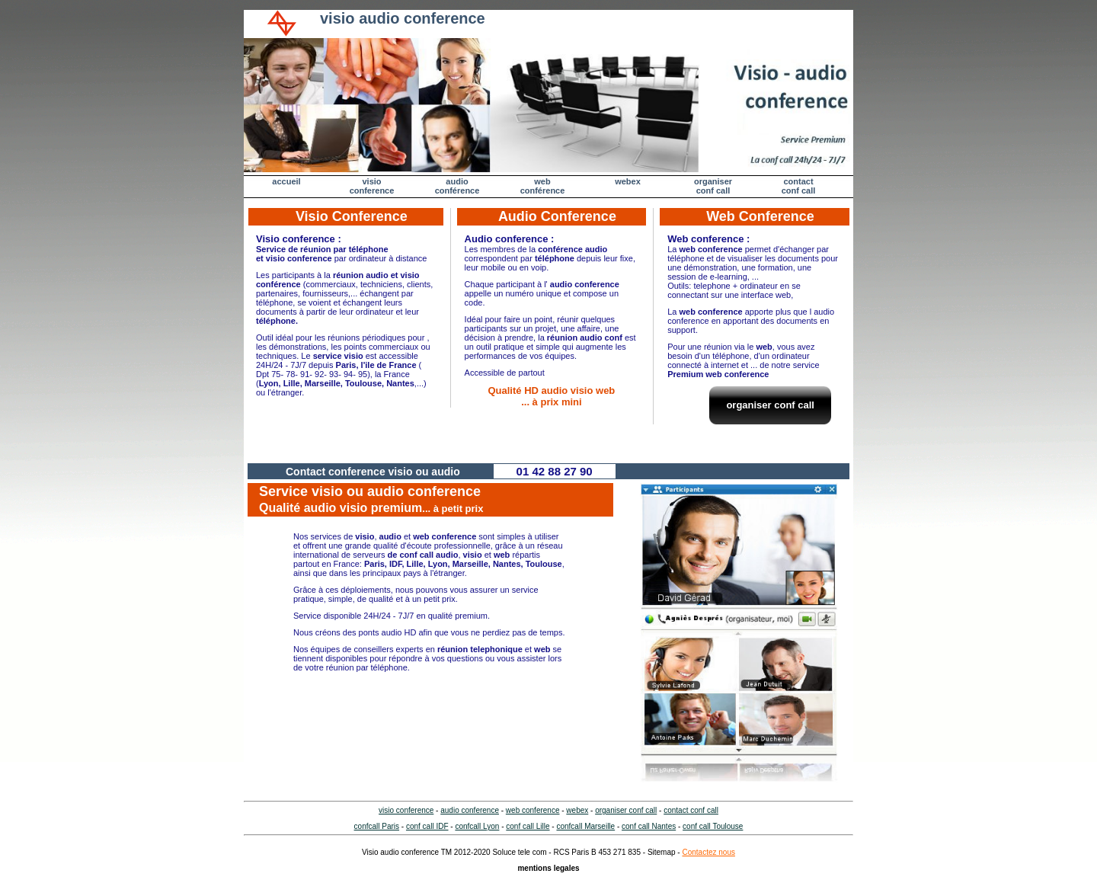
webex (628, 181)
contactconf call (799, 186)
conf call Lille (527, 826)
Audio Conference (557, 216)
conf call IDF (427, 826)
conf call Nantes (649, 826)
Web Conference (760, 216)
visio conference (372, 186)
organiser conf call (713, 186)
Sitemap (662, 852)
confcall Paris (376, 826)
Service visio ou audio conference (371, 499)
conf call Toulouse (713, 826)
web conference (533, 810)
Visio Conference (352, 216)
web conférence (542, 186)
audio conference (469, 810)
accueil (286, 181)
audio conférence (457, 186)
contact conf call (691, 810)
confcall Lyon (477, 826)
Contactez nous (708, 852)
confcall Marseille (585, 826)
